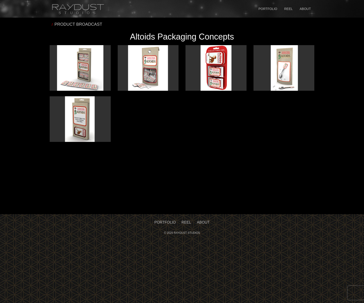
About (305, 9)
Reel (288, 9)
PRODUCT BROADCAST (78, 24)
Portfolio (268, 9)
